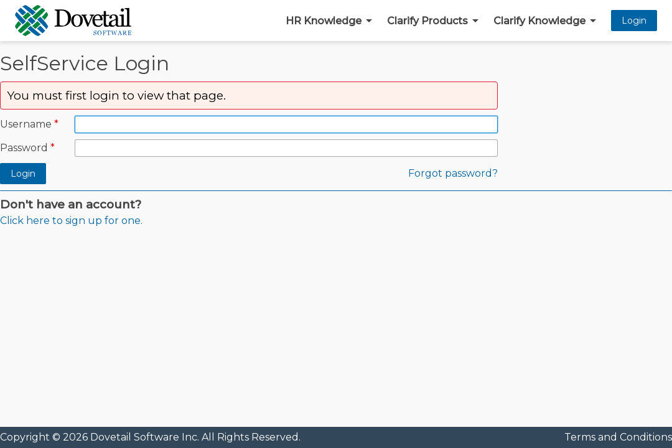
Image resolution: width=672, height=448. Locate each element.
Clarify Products (427, 21)
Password (24, 148)
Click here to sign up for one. (71, 220)
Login (634, 20)
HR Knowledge (324, 21)
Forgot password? (453, 173)
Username (26, 124)
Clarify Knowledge (539, 21)
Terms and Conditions (618, 437)
